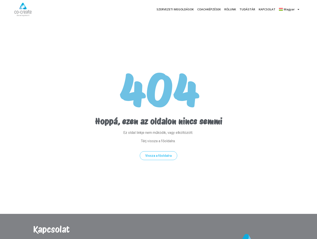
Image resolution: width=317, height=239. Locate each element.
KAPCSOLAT (267, 9)
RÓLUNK (230, 9)
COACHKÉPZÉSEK (209, 9)
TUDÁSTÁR (247, 9)
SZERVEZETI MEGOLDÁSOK (175, 9)
